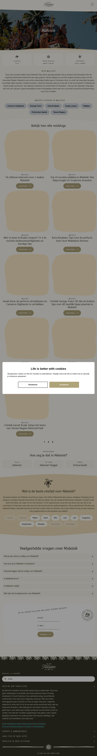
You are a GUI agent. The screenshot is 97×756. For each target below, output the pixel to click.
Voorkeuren (32, 385)
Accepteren (64, 385)
